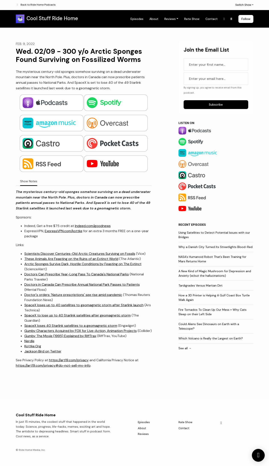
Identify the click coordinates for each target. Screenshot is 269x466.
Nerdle (29, 341)
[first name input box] (216, 64)
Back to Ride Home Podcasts (38, 4)
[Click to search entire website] (231, 19)
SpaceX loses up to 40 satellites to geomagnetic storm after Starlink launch (84, 305)
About (153, 19)
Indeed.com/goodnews (93, 226)
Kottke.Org (32, 346)
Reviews (170, 19)
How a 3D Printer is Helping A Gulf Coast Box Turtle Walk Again (214, 297)
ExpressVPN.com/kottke (63, 231)
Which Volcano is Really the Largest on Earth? (210, 338)
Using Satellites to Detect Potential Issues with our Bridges (214, 235)
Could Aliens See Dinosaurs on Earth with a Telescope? (208, 326)
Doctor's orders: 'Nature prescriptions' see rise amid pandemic (73, 295)
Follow (245, 19)
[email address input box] (216, 78)
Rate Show (191, 19)
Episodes (137, 19)
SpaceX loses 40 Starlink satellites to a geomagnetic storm (70, 325)
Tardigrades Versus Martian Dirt (200, 285)
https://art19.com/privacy (69, 360)
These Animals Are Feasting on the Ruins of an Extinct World (71, 259)
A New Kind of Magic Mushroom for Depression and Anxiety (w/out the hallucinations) (214, 273)
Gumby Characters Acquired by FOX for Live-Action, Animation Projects (80, 331)
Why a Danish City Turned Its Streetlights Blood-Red (215, 247)
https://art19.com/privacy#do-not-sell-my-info (53, 365)
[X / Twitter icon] (221, 423)
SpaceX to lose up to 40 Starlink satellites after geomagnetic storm (77, 315)
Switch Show (243, 5)
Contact (211, 19)
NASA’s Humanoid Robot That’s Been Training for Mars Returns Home (212, 259)
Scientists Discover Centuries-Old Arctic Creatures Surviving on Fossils (79, 253)
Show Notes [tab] (28, 181)
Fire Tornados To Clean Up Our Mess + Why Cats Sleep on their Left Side (212, 312)
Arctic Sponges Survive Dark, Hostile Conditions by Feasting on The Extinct (82, 264)
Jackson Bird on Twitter (42, 351)
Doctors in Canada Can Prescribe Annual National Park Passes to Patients (82, 284)
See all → (185, 348)
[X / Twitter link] (224, 19)
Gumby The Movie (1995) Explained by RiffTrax (60, 336)
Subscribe (216, 104)
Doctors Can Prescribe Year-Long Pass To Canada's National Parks (76, 274)
